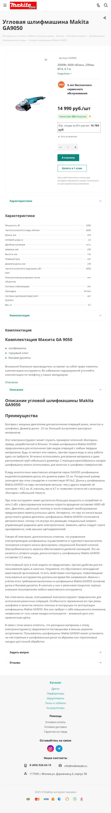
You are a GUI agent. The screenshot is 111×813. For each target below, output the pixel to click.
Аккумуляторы (55, 707)
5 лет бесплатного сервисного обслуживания (79, 89)
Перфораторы (55, 693)
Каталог (55, 682)
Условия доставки (55, 727)
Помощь (55, 716)
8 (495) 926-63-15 (40, 765)
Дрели (56, 688)
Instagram (50, 748)
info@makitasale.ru (75, 766)
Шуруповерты (55, 698)
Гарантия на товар (55, 731)
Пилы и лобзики (55, 703)
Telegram (59, 748)
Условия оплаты (55, 722)
